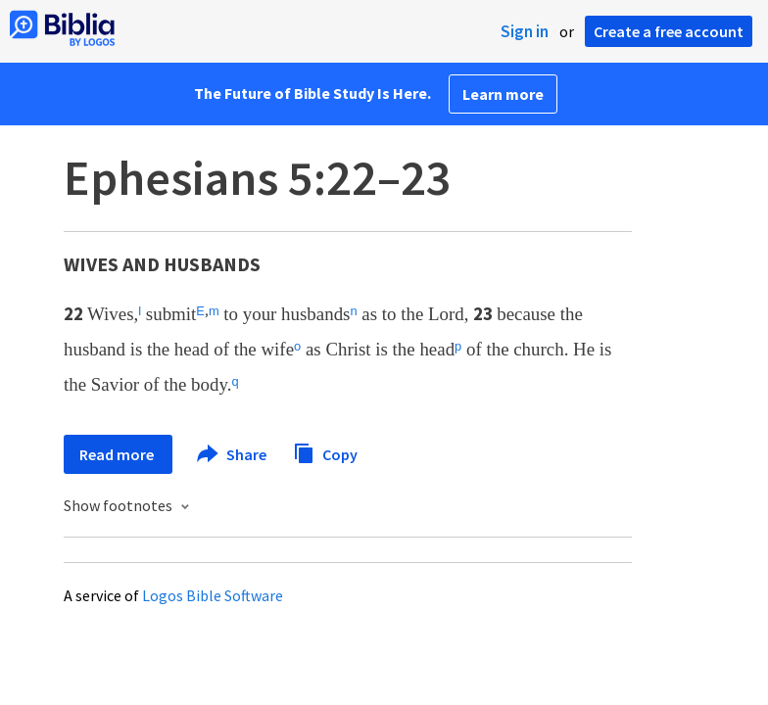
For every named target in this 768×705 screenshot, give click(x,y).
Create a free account (669, 31)
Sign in (525, 31)
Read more (118, 454)
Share (232, 454)
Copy (325, 452)
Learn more (503, 94)
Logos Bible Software (212, 595)
